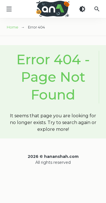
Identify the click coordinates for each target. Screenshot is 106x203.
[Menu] (9, 9)
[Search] (97, 9)
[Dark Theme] (82, 9)
